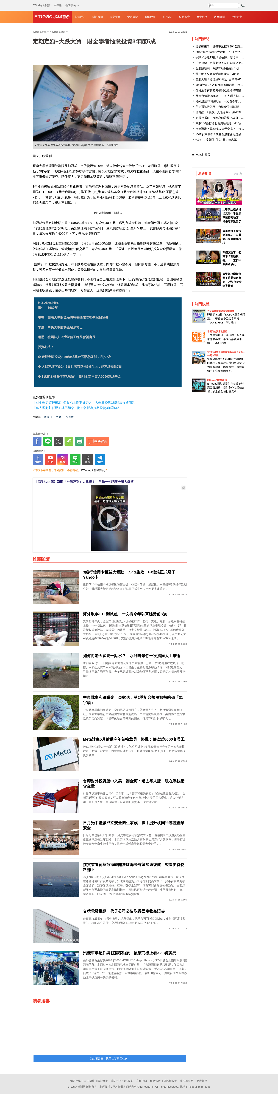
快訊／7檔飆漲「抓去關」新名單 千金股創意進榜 (228, 139)
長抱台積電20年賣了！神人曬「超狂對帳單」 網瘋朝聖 (231, 95)
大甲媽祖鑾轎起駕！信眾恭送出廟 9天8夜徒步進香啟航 (232, 279)
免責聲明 (201, 1080)
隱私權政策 (170, 1080)
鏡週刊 (48, 417)
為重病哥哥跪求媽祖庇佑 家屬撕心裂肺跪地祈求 (232, 237)
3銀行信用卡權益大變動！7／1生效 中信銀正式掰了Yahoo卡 (235, 51)
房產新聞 (219, 16)
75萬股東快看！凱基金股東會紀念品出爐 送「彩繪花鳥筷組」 (235, 134)
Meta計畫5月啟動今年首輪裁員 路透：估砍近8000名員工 (232, 84)
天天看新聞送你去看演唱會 (220, 311)
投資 (59, 417)
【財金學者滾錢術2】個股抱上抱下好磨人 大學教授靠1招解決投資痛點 (84, 402)
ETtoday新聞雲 (42, 2)
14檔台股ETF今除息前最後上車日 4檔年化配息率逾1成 (231, 117)
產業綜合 (202, 16)
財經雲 (52, 17)
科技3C (167, 16)
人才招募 (89, 1080)
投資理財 (80, 16)
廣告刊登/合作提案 (122, 1080)
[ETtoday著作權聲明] (92, 470)
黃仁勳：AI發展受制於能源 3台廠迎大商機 (223, 73)
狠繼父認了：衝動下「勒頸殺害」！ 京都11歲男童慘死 (232, 258)
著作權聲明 (186, 1080)
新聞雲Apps (72, 2)
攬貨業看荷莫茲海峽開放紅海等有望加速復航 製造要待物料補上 (237, 90)
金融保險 (132, 16)
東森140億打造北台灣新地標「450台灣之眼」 (224, 123)
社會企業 (236, 16)
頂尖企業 (115, 16)
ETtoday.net (147, 1086)
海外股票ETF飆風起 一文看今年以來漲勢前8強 (226, 101)
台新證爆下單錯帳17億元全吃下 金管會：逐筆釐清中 (230, 128)
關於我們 (103, 1080)
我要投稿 (75, 1080)
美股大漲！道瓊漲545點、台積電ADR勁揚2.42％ (226, 79)
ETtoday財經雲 (201, 154)
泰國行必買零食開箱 (217, 331)
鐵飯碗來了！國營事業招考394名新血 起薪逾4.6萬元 (230, 46)
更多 (237, 173)
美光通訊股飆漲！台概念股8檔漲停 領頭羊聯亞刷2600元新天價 (236, 106)
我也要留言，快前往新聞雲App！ (109, 1058)
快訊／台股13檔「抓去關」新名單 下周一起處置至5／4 (231, 57)
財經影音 (184, 16)
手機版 (58, 2)
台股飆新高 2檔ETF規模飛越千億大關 (220, 68)
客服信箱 (141, 1080)
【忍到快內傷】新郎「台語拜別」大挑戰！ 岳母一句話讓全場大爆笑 (84, 482)
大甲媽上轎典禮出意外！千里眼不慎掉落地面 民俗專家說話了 (232, 215)
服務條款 (155, 1080)
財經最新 (97, 16)
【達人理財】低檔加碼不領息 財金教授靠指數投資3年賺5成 (76, 408)
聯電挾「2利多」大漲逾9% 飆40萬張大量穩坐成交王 (230, 112)
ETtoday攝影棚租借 (217, 380)
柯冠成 (70, 417)
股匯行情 (149, 16)
